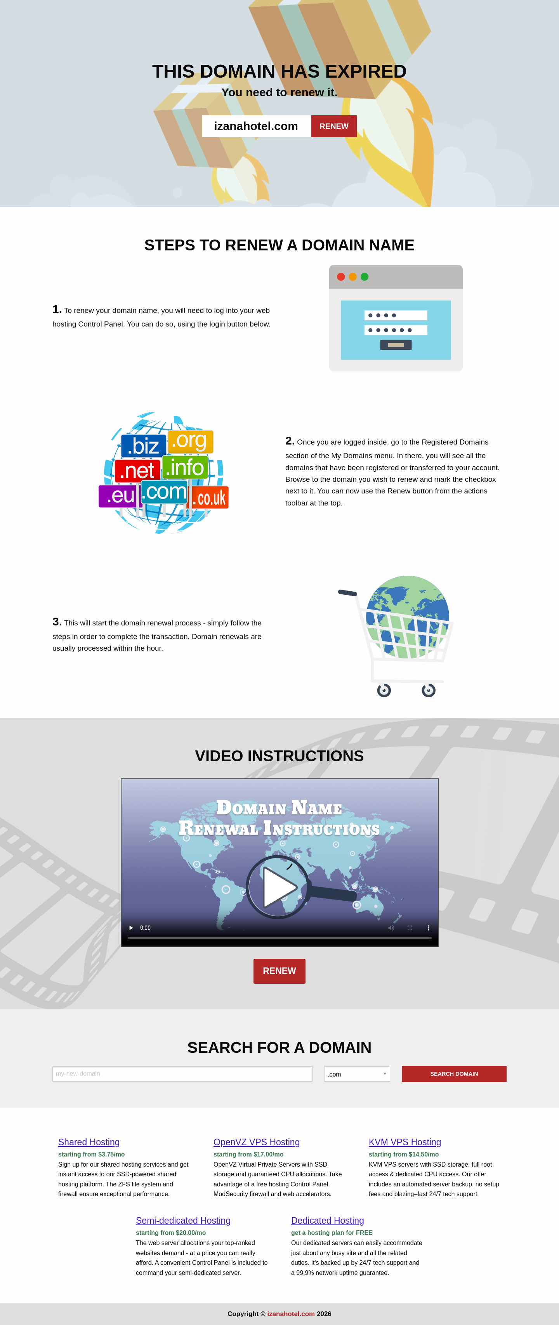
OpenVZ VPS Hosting (257, 1142)
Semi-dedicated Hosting (183, 1221)
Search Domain (454, 1074)
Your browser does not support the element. (280, 862)
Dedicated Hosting (327, 1221)
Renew (279, 971)
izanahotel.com (291, 1314)
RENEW (333, 126)
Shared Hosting (89, 1142)
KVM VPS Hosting (405, 1142)
